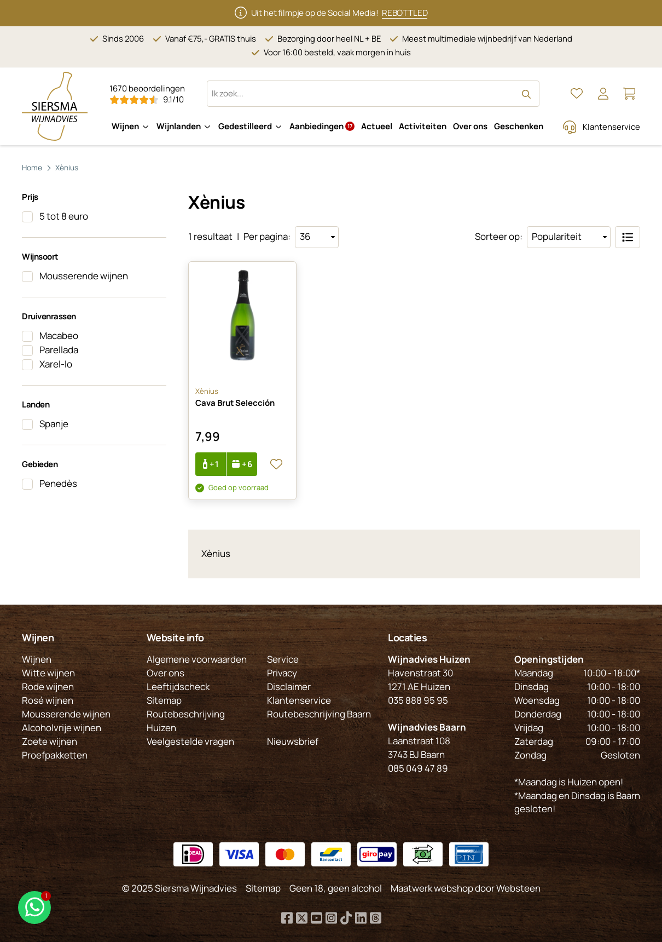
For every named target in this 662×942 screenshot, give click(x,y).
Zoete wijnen (49, 741)
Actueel (376, 126)
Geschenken (518, 126)
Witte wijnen (48, 673)
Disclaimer (289, 686)
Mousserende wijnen (66, 714)
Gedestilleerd (245, 126)
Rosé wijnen (47, 700)
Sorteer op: (498, 236)
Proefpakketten (55, 755)
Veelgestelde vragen (190, 741)
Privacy (282, 673)
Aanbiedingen (322, 126)
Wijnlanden (178, 126)
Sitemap (164, 700)
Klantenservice (611, 127)
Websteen (518, 888)
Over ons (470, 126)
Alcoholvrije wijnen (61, 727)
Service (283, 659)
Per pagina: (267, 236)
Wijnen (125, 126)
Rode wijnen (48, 686)
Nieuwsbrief (292, 741)
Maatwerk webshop (432, 888)
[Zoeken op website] (373, 94)
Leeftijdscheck (178, 686)
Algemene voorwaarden (197, 659)
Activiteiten (422, 126)
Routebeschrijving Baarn (319, 714)
